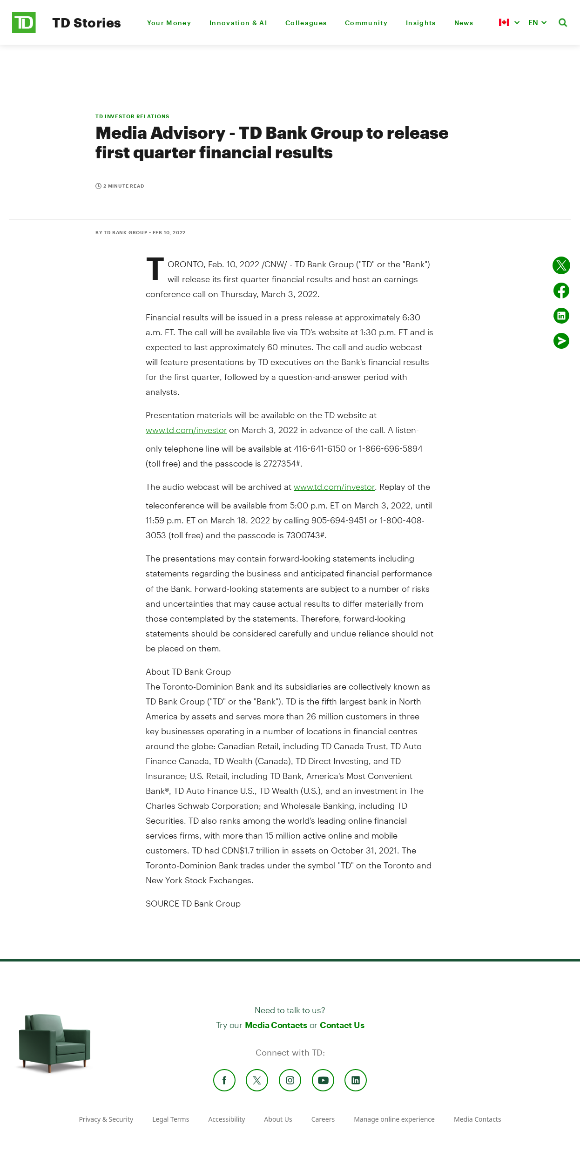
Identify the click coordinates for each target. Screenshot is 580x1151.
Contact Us (342, 1025)
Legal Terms (170, 1119)
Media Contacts (276, 1025)
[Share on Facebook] (561, 290)
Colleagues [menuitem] (306, 23)
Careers (323, 1119)
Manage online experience (394, 1119)
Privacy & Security (106, 1119)
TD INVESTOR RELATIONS (132, 116)
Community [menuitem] (366, 23)
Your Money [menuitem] (169, 23)
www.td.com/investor (186, 430)
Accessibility (226, 1119)
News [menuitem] (463, 23)
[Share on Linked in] (561, 315)
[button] (509, 22)
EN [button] (533, 22)
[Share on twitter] (561, 265)
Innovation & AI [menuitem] (238, 23)
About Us (278, 1119)
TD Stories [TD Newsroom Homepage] (86, 22)
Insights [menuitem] (421, 23)
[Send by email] (561, 340)
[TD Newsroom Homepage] (24, 30)
